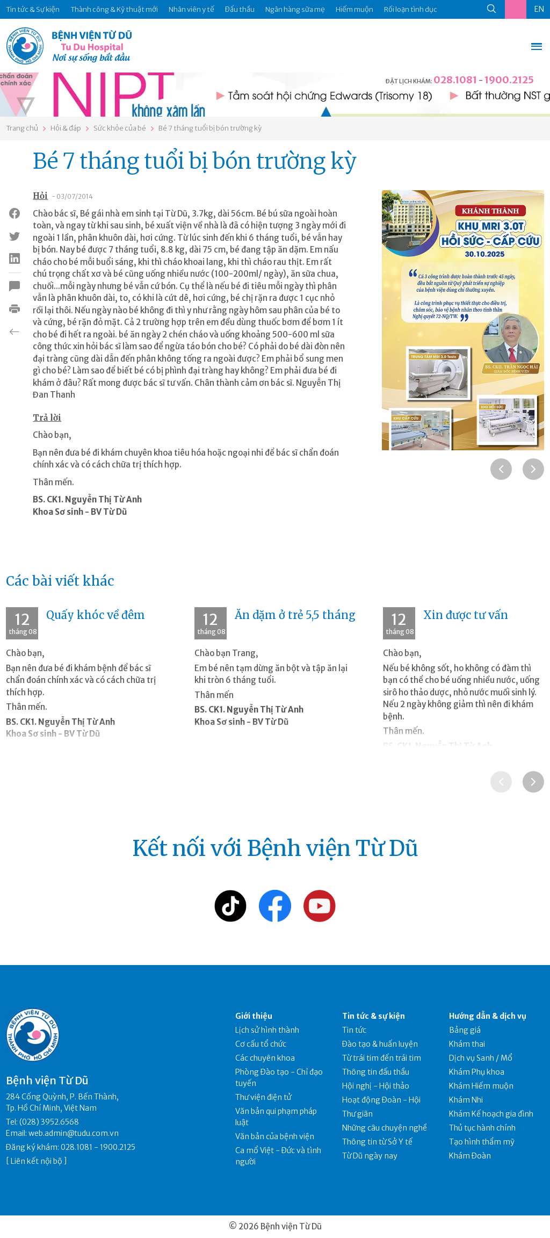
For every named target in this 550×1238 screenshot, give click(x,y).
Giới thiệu (253, 1016)
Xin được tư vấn (465, 615)
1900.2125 (509, 80)
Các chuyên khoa (265, 1058)
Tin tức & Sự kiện (33, 9)
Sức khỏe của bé (119, 128)
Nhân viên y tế (191, 9)
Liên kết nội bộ (36, 1161)
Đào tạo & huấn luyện (380, 1044)
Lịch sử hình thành (267, 1030)
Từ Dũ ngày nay (369, 1156)
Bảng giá (465, 1030)
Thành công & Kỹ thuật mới (114, 9)
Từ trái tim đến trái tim (381, 1058)
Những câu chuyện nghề (384, 1128)
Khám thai (467, 1044)
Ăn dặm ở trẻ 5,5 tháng (295, 615)
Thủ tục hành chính (482, 1128)
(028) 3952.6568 (49, 1122)
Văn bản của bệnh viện (274, 1136)
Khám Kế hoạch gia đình (491, 1114)
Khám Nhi (466, 1100)
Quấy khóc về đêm (95, 615)
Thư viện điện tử (263, 1097)
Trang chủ (22, 128)
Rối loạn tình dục (410, 9)
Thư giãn (357, 1114)
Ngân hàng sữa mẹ (295, 9)
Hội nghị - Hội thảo (375, 1086)
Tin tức (354, 1030)
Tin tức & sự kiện (373, 1016)
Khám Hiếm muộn (481, 1086)
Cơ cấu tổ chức (260, 1044)
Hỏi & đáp (65, 128)
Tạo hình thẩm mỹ (482, 1142)
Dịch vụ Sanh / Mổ (480, 1058)
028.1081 (455, 80)
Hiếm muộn (354, 9)
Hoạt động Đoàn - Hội (381, 1100)
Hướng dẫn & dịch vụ (487, 1016)
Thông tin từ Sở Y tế (377, 1142)
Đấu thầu (240, 9)
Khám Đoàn (470, 1156)
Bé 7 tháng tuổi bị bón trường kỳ (210, 128)
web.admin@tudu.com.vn (73, 1133)
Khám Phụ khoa (476, 1072)
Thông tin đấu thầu (375, 1072)
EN (539, 9)
